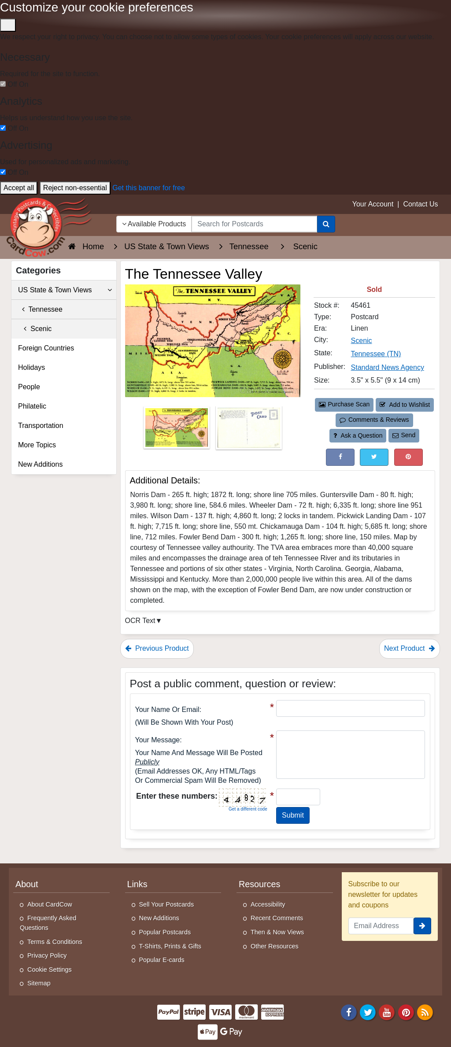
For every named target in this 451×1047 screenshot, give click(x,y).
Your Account (373, 204)
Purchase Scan (344, 404)
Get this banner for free (148, 188)
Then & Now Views (277, 932)
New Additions (40, 464)
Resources (259, 884)
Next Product (409, 648)
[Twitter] (368, 1011)
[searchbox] (254, 224)
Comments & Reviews (374, 419)
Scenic (35, 328)
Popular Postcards (165, 932)
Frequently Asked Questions (48, 922)
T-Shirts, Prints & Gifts (170, 946)
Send (403, 435)
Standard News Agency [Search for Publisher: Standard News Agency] (387, 367)
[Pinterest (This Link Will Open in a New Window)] (408, 457)
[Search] (326, 224)
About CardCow (49, 904)
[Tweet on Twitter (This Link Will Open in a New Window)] (374, 457)
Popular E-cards (162, 959)
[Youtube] (387, 1011)
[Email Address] (381, 926)
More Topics (37, 445)
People (29, 387)
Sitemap (39, 983)
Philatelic (32, 406)
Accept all (19, 188)
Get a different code (248, 809)
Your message (157, 740)
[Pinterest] (406, 1011)
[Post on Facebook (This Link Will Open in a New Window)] (340, 457)
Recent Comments (277, 918)
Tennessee (40, 309)
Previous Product (157, 648)
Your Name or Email (167, 709)
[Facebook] (349, 1011)
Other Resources (275, 946)
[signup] (422, 926)
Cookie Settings (49, 969)
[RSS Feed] (425, 1011)
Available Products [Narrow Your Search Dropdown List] (154, 224)
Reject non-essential (75, 188)
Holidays (31, 367)
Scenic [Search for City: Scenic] (361, 340)
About (26, 884)
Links (137, 884)
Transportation (40, 425)
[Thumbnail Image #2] (249, 430)
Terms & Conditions (54, 941)
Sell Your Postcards (166, 904)
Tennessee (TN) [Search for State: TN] (376, 354)
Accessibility (268, 904)
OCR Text (140, 620)
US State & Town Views (65, 290)
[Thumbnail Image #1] (177, 430)
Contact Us (420, 204)
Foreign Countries (46, 348)
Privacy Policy (47, 955)
